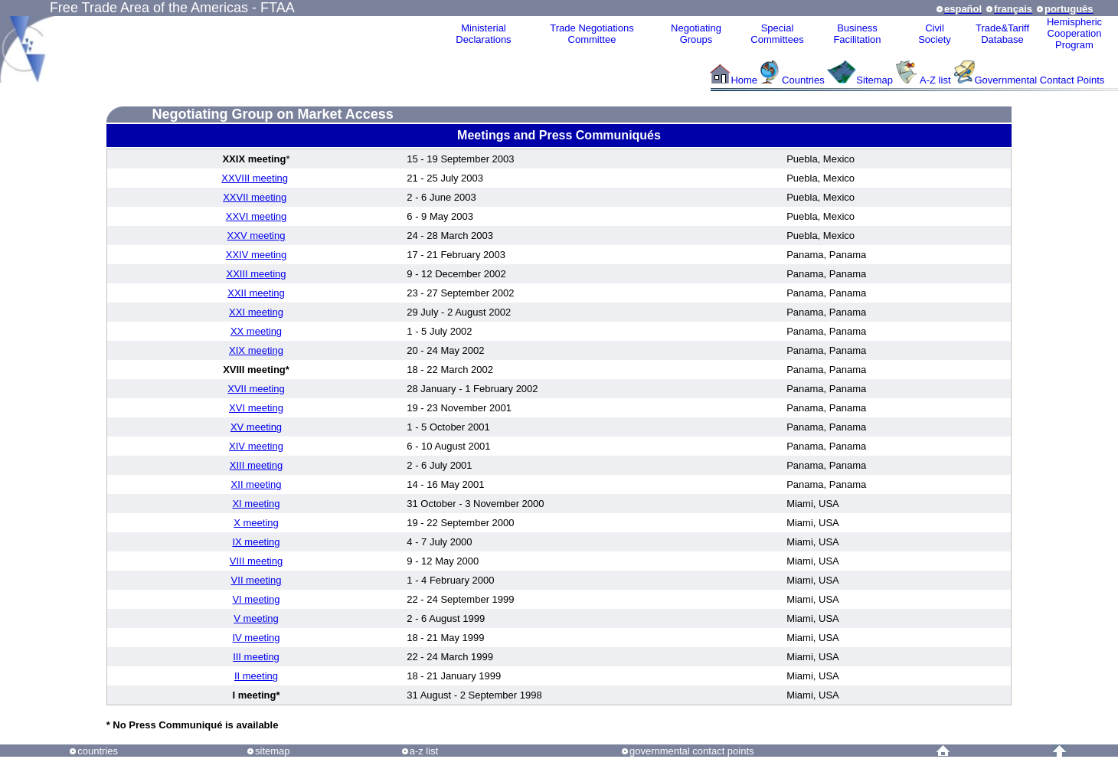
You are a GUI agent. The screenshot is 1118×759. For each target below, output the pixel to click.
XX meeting (256, 331)
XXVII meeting (254, 197)
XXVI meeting (256, 216)
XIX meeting (256, 350)
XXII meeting (255, 293)
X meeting (256, 522)
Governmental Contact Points (1040, 80)
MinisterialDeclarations (483, 33)
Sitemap (874, 80)
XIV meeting (256, 446)
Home (744, 80)
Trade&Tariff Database (1002, 33)
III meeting (256, 656)
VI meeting (256, 599)
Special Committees (776, 33)
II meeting (256, 676)
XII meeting (256, 484)
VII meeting (256, 580)
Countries (804, 80)
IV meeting (256, 637)
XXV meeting (256, 235)
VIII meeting (256, 561)
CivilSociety (934, 33)
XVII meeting (255, 388)
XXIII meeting (256, 274)
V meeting (256, 618)
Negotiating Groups (696, 33)
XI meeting (256, 503)
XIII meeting (256, 465)
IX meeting (256, 542)
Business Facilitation (857, 33)
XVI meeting (256, 408)
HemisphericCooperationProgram (1074, 33)
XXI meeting (256, 312)
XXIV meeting (256, 254)
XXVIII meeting (254, 178)
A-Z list (935, 80)
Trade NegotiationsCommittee (591, 33)
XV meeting (256, 427)
